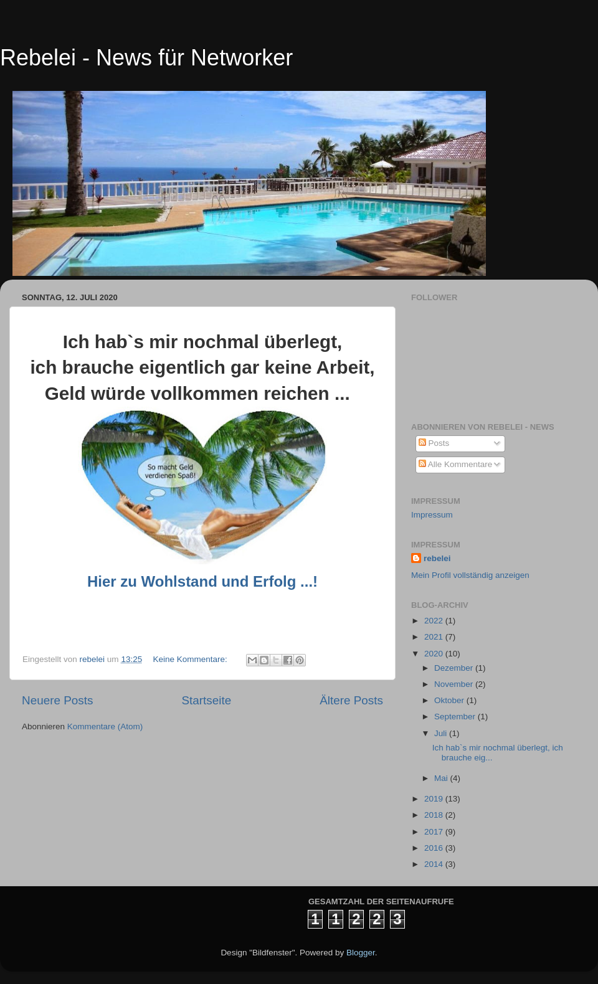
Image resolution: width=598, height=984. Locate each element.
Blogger (360, 952)
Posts (434, 443)
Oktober (450, 700)
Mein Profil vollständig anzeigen (470, 575)
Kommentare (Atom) (105, 726)
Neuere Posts (57, 700)
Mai (442, 778)
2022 (434, 620)
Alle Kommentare (456, 464)
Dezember (454, 668)
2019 (434, 798)
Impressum (432, 514)
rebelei (437, 558)
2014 (434, 864)
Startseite (206, 700)
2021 (434, 636)
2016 (434, 848)
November (454, 684)
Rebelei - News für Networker (146, 57)
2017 (434, 831)
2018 (434, 815)
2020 (434, 653)
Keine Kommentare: (191, 659)
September (456, 716)
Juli (441, 733)
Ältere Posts (351, 700)
